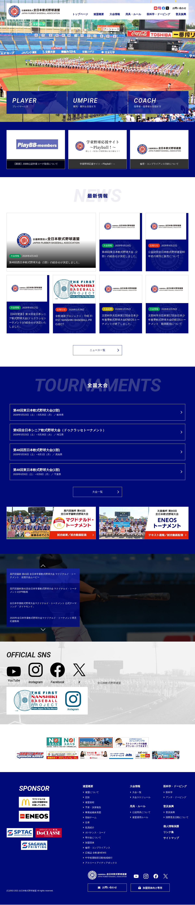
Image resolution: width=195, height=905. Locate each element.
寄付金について (93, 838)
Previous (43, 567)
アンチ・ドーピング (176, 797)
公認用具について (141, 812)
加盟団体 (89, 843)
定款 (87, 797)
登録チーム (91, 817)
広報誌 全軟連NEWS (95, 853)
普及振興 (181, 14)
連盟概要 (98, 14)
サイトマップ (171, 838)
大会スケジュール (141, 797)
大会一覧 (97, 492)
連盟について (92, 792)
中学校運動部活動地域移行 (98, 858)
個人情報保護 (171, 826)
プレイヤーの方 (39, 102)
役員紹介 (89, 828)
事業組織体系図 (93, 812)
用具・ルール (133, 14)
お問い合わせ (179, 8)
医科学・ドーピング (158, 14)
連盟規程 (89, 802)
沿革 (87, 822)
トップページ (80, 14)
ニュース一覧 (97, 350)
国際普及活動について (177, 817)
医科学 (169, 792)
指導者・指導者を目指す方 (161, 102)
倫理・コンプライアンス (97, 848)
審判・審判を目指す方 (100, 102)
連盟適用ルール (140, 817)
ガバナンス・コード (95, 833)
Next (43, 629)
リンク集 (168, 832)
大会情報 (115, 14)
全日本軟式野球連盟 (109, 683)
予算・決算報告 (93, 807)
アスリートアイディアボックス (101, 863)
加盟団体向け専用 (150, 888)
